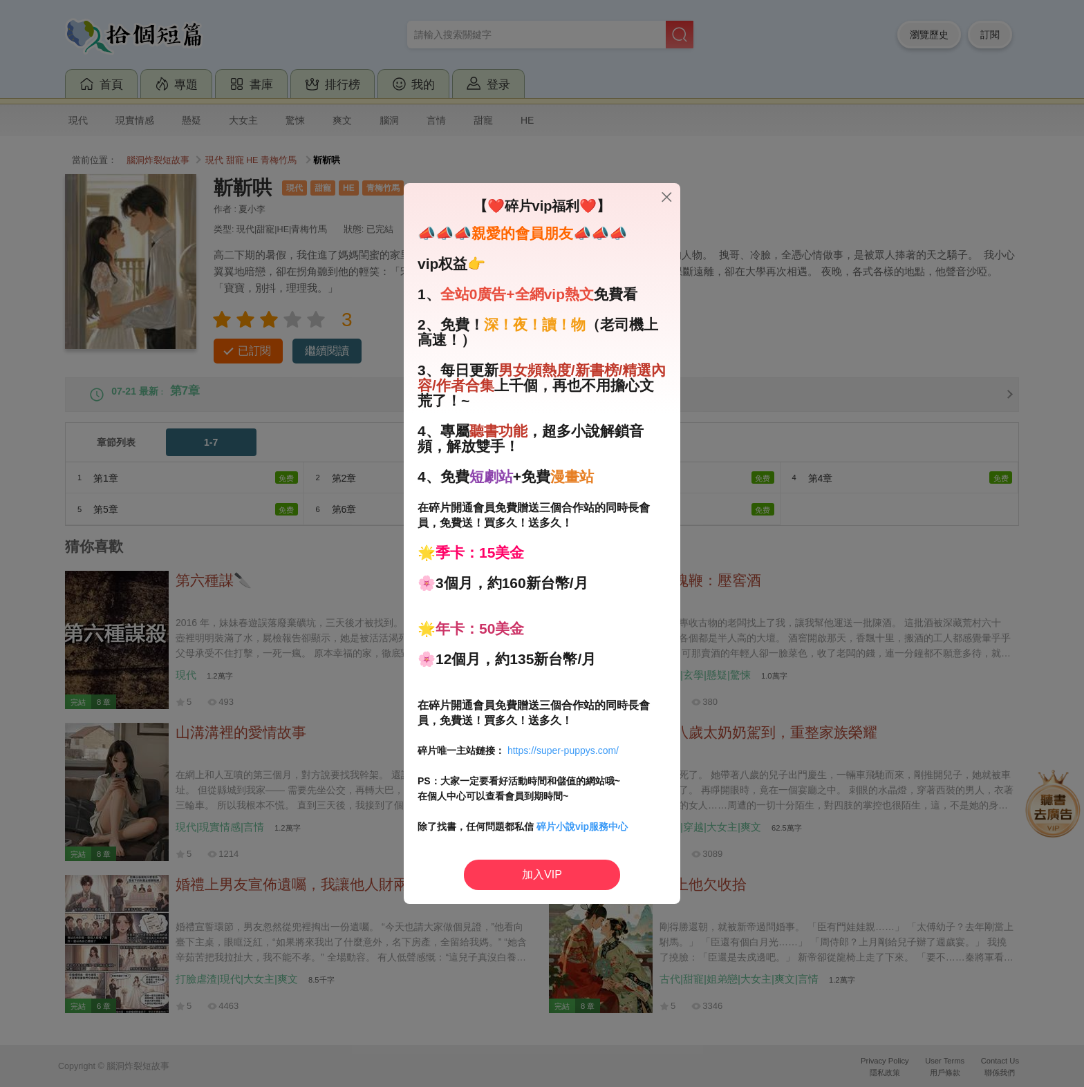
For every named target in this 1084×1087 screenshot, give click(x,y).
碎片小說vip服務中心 (582, 826)
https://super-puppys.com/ (563, 750)
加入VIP (542, 874)
